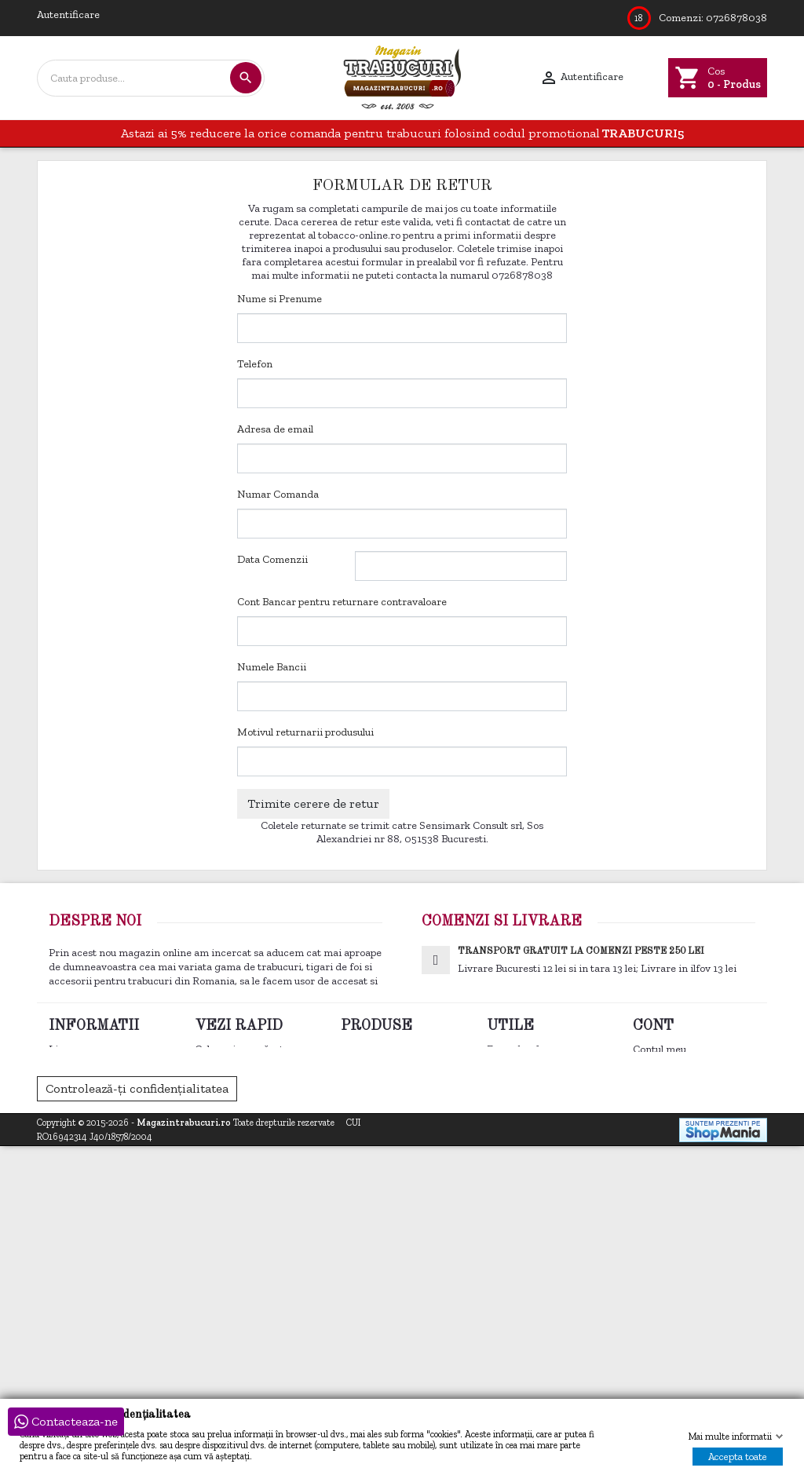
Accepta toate (737, 1456)
